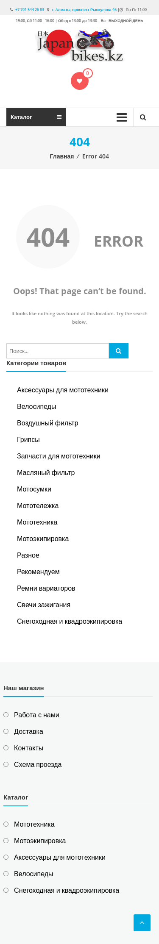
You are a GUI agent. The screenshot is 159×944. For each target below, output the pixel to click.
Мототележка (38, 505)
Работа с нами (36, 714)
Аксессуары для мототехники (63, 389)
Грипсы (28, 439)
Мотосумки (34, 489)
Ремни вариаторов (46, 588)
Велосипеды (36, 406)
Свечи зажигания (43, 604)
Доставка (28, 731)
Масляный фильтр (46, 472)
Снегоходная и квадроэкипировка (69, 621)
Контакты (28, 747)
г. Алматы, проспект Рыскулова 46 (84, 9)
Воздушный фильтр (47, 423)
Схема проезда (37, 764)
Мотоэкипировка (43, 538)
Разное (28, 555)
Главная (62, 156)
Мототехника (37, 522)
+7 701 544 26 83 (29, 9)
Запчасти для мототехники (58, 456)
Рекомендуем (38, 571)
